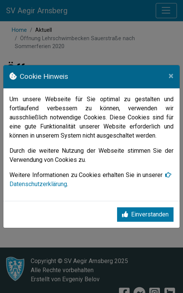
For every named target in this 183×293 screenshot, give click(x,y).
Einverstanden (145, 214)
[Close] (171, 75)
